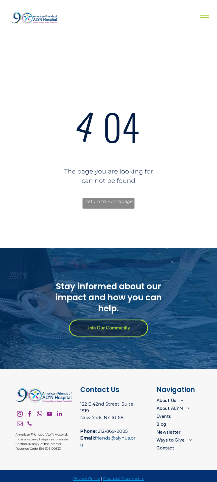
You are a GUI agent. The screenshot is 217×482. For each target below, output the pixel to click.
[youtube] (49, 414)
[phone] (29, 424)
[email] (20, 424)
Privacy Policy (86, 478)
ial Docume (127, 478)
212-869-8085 (113, 431)
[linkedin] (59, 414)
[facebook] (29, 414)
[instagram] (20, 414)
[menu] (204, 15)
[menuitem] (179, 400)
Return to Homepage (108, 201)
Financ (109, 478)
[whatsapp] (39, 414)
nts (141, 478)
